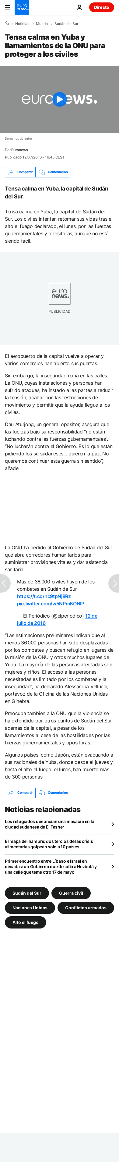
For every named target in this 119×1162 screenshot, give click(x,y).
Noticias (22, 24)
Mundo (42, 24)
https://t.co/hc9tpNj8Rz (44, 596)
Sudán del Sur (66, 24)
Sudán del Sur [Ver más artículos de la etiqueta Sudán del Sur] (26, 892)
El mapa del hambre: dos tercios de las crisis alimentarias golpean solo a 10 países (49, 844)
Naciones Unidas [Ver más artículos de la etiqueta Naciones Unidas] (29, 907)
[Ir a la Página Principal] (22, 7)
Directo (101, 7)
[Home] (7, 23)
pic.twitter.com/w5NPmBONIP (50, 604)
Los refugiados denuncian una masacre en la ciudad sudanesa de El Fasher (49, 824)
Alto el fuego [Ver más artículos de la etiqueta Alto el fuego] (25, 922)
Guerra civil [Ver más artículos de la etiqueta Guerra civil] (71, 892)
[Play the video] (59, 99)
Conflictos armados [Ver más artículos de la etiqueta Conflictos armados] (86, 907)
